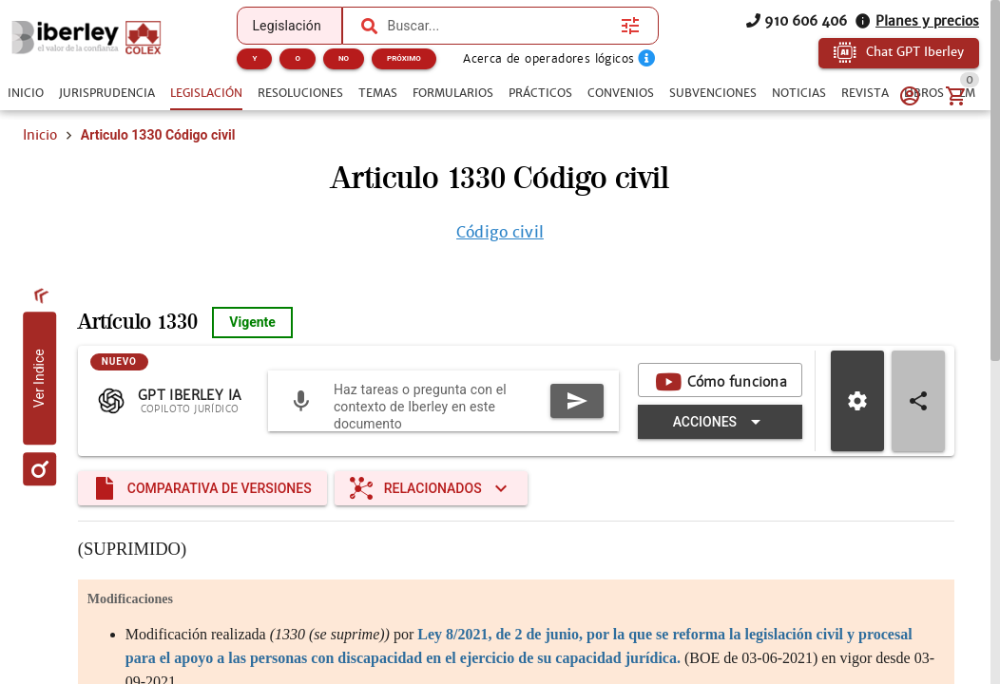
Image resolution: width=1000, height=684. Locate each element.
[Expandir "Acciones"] (720, 422)
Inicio (40, 134)
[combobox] (500, 25)
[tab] (25, 93)
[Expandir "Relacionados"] (431, 488)
